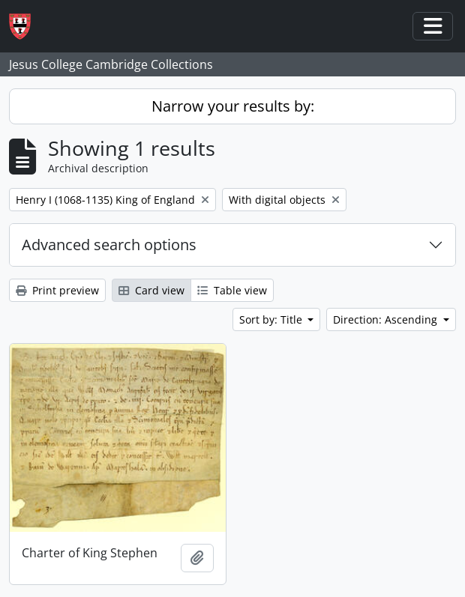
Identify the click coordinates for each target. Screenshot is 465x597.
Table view (232, 290)
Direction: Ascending (386, 319)
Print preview (57, 290)
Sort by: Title (272, 319)
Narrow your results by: (233, 106)
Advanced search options (109, 244)
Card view (151, 290)
